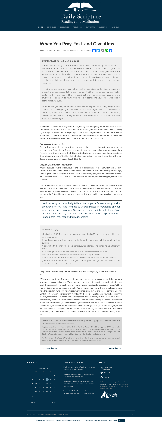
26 (39, 392)
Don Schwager (69, 51)
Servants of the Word (108, 384)
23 (54, 388)
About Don (77, 27)
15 (51, 384)
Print (81, 51)
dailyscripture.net (53, 323)
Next (114, 348)
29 (51, 392)
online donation (96, 340)
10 (32, 384)
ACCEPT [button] (121, 420)
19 (39, 388)
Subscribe (103, 27)
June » (53, 402)
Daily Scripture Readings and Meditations (50, 414)
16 (54, 384)
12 (39, 384)
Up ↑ (133, 414)
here (103, 334)
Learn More (112, 420)
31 (32, 396)
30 (54, 392)
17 (32, 388)
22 (51, 388)
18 (36, 388)
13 (43, 384)
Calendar (115, 27)
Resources (64, 27)
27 (43, 392)
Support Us (90, 27)
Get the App (51, 27)
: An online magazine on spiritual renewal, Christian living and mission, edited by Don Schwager (79, 384)
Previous (49, 348)
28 (47, 392)
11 (36, 384)
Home (40, 27)
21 (47, 388)
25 (36, 392)
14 (47, 384)
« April (33, 402)
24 (32, 392)
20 (43, 388)
